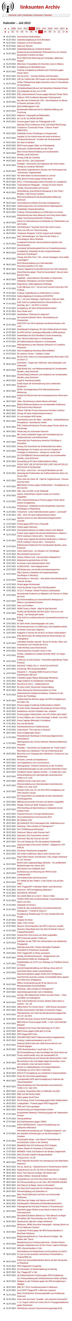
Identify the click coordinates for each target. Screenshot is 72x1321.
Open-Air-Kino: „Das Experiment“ (31, 161)
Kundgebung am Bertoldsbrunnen (31, 67)
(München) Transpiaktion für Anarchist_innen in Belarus (40, 64)
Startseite (12, 15)
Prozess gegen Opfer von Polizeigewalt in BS (36, 122)
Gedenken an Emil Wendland (29, 43)
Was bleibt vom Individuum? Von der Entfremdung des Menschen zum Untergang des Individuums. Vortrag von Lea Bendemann (42, 754)
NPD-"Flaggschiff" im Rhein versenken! (33, 953)
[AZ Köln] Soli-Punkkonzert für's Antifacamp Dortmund (40, 1188)
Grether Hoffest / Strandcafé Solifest (32, 1176)
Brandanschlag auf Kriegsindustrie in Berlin (35, 1110)
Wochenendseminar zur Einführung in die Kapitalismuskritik (42, 627)
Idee (20, 15)
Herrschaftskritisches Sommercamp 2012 (34, 817)
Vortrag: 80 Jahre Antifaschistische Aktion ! (35, 413)
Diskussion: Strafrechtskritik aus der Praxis (35, 149)
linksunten (38, 15)
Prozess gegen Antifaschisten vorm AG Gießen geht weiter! (42, 714)
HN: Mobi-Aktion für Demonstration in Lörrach (36, 176)
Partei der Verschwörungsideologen (32, 1076)
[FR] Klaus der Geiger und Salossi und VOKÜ (36, 1200)
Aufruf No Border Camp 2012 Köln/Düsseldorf (36, 587)
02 (17, 32)
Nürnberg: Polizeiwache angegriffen (32, 851)
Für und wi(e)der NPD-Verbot (29, 417)
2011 (26, 29)
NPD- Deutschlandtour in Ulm (29, 1248)
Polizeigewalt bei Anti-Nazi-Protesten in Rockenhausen (40, 1207)
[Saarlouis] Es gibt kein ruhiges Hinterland (34, 1221)
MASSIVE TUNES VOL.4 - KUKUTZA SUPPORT (37, 666)
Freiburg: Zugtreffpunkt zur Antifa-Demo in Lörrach (38, 293)
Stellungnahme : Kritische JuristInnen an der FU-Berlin (40, 766)
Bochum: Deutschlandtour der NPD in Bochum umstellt (40, 926)
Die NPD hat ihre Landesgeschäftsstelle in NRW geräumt (41, 332)
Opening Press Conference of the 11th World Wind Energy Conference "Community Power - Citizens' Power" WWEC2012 (41, 127)
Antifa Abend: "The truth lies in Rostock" (34, 730)
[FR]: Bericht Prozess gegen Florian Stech (34, 179)
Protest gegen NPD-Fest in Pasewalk (32, 524)
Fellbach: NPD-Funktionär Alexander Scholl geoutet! (39, 97)
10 (54, 32)
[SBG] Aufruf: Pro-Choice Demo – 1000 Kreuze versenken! (41, 1007)
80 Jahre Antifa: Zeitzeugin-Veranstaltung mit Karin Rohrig (41, 708)
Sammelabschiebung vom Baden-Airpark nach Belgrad (40, 530)
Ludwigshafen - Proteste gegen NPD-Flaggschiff (37, 1103)
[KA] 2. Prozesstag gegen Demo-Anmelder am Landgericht (41, 182)
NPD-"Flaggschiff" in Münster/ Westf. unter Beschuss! (39, 887)
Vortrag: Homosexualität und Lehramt (32, 188)
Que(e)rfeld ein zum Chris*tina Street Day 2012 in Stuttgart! (42, 1179)
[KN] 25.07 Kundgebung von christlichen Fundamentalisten (41, 1073)
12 (63, 32)
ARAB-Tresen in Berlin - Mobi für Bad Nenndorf (37, 609)
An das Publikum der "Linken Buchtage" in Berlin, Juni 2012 (42, 717)
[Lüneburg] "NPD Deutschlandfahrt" (32, 669)
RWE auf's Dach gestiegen (28, 1106)
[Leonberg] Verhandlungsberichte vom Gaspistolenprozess (41, 248)
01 (13, 32)
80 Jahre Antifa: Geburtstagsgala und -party (35, 624)
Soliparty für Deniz (25, 920)
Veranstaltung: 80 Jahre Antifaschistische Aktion (37, 461)
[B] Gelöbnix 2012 (24, 820)
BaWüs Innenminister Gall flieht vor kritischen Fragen (39, 1010)
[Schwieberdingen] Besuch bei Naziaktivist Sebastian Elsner (42, 88)
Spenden (48, 15)
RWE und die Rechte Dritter (28, 1094)
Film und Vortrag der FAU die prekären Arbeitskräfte (39, 842)
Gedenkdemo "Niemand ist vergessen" (33, 314)
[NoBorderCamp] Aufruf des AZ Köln (32, 560)
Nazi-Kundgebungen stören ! (29, 733)
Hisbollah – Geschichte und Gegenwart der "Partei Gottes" (41, 748)
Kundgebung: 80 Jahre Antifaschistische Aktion (36, 308)
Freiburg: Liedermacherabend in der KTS (34, 1040)
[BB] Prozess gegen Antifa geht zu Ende (34, 1031)
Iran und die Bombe (25, 724)
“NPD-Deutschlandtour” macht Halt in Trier (35, 1049)
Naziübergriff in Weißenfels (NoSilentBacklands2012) (39, 1203)
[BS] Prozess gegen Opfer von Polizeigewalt (35, 146)
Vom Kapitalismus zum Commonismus (33, 763)
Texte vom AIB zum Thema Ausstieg (32, 230)
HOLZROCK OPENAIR (27, 893)
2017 (62, 29)
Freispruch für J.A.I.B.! (26, 1158)
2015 (50, 29)
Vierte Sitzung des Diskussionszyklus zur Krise (36, 690)
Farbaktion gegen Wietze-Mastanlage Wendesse (37, 678)
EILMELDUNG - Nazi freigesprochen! (32, 566)
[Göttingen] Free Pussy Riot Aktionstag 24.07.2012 (38, 1028)
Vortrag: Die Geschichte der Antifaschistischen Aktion (39, 446)
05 (31, 32)
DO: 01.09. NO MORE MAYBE (30, 118)
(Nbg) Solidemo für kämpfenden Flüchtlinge (35, 681)
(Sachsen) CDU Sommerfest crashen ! (33, 835)
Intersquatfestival (24, 1119)
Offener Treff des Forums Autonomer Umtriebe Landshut (40, 410)
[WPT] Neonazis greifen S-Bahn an (32, 938)
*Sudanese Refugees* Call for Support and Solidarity (39, 233)
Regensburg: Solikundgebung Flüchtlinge (34, 284)
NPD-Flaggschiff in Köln (27, 1034)
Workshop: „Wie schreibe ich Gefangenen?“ (35, 989)
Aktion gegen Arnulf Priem (28, 1097)
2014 (44, 29)
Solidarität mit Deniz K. (26, 905)
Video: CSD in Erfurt (25, 923)
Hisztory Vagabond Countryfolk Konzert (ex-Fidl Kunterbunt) (42, 269)
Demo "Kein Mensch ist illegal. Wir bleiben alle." (37, 1173)
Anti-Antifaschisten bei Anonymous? (32, 878)
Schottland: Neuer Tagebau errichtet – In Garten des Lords (41, 772)
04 (27, 32)
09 (50, 32)
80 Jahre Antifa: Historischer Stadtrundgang (35, 687)
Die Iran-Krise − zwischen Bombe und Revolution (37, 76)
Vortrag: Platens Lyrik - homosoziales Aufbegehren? (39, 557)
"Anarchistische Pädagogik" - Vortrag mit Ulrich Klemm (40, 185)
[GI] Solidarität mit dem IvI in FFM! (31, 91)
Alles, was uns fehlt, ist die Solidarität (32, 491)
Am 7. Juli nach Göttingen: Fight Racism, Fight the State (40, 299)
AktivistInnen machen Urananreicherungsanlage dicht (39, 1308)
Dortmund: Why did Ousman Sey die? (33, 839)
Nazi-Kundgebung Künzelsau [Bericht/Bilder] (35, 351)
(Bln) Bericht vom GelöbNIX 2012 (31, 869)
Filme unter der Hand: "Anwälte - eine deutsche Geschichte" (42, 1299)
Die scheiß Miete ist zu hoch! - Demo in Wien (36, 896)
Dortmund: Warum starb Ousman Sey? (33, 832)
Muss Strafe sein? (24, 311)
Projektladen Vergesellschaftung (30, 209)
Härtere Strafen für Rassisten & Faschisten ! (35, 1148)
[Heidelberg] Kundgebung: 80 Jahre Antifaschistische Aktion (42, 329)
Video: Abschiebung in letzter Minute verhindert (37, 401)
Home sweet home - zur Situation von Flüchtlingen (38, 551)
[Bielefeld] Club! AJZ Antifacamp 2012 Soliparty (37, 1145)
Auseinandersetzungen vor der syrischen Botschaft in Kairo (42, 769)
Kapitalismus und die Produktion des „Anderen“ (37, 711)
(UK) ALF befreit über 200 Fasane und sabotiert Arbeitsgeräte (43, 79)
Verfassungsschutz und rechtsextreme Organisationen (40, 206)
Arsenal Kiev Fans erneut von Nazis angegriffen (37, 935)
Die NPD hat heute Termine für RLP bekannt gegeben (39, 1019)
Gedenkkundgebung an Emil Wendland (33, 40)
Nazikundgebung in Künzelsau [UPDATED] (35, 296)
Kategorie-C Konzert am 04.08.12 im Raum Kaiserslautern (41, 633)
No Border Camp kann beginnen (30, 630)
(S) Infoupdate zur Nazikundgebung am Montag (37, 1269)
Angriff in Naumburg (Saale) (28, 380)
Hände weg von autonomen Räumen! (32, 431)
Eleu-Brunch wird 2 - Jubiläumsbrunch (33, 684)
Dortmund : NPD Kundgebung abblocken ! (34, 890)
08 (45, 32)
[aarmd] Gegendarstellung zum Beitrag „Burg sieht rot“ (40, 968)
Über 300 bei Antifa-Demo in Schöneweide (35, 339)
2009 (13, 29)
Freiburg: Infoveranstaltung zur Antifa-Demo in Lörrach (40, 212)
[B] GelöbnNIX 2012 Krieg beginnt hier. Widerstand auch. (41, 823)
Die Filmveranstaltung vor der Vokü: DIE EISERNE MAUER (42, 1182)
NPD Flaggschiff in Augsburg (29, 1266)
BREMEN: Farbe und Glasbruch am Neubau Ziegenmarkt (41, 1152)
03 (22, 32)
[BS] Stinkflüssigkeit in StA (28, 106)
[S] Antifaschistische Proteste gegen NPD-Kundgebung (40, 1275)
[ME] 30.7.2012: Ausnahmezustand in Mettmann (37, 1287)
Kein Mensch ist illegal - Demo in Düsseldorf (35, 1185)
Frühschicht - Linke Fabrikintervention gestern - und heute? (42, 512)
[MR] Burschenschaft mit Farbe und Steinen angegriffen (40, 802)
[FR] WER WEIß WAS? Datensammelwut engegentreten (41, 1037)
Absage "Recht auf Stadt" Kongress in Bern (35, 805)
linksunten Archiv (40, 7)
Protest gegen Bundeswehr (28, 584)
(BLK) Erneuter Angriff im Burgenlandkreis (34, 1155)
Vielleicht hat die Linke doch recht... (32, 781)
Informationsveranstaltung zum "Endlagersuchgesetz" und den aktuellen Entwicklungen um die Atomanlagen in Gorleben (41, 1133)
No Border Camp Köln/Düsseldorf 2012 (33, 563)
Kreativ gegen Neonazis (27, 527)
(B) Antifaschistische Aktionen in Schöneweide (36, 342)
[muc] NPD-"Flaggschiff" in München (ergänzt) (36, 1290)
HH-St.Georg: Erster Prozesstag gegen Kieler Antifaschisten (42, 1100)
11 (59, 32)
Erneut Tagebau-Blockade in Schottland (33, 720)
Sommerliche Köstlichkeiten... (29, 37)
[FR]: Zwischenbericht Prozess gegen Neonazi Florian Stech (42, 94)
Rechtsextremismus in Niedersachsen (33, 727)
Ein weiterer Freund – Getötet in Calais (33, 354)
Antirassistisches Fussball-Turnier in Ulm (34, 651)
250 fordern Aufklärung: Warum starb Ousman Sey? (39, 854)
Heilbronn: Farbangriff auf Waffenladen (33, 115)
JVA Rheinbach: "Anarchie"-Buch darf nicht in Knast (38, 227)
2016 (56, 29)
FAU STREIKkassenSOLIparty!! (30, 829)
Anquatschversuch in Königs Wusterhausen (35, 814)
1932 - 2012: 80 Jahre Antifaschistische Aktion (36, 515)
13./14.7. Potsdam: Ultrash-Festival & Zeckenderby (38, 591)
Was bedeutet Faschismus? (28, 554)
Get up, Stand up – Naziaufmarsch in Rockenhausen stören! (42, 1167)
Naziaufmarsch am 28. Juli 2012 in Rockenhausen (38, 1170)
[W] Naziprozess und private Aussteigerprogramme (38, 569)
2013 (38, 29)
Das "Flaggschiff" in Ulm (27, 1272)
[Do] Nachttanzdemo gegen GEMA (31, 1122)
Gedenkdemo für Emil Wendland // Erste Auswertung (39, 335)
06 (36, 32)
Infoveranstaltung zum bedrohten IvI (32, 1191)
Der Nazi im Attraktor (26, 142)
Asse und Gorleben (25, 605)
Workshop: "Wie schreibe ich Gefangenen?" (35, 826)
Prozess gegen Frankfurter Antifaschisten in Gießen (38, 705)
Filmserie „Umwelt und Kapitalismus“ (32, 760)
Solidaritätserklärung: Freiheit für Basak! (34, 49)
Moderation (28, 15)
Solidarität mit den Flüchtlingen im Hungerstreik (37, 133)
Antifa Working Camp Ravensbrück (32, 648)
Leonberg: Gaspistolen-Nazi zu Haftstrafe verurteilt (38, 1091)
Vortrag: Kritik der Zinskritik (28, 158)
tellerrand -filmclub (25, 46)
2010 (19, 29)
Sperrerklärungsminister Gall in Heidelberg (35, 992)
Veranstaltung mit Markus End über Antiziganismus (38, 203)
